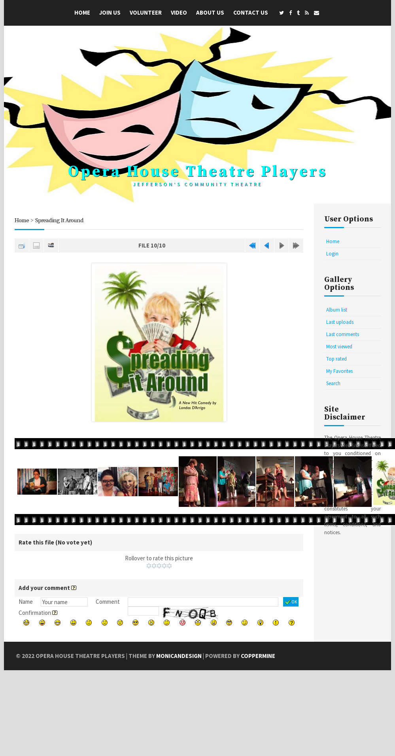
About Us (210, 12)
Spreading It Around (59, 220)
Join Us (110, 12)
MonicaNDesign (179, 656)
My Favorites (339, 371)
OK (291, 602)
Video (179, 12)
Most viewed (339, 346)
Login (332, 253)
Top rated (336, 358)
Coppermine (258, 656)
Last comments (342, 334)
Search (333, 383)
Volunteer (146, 12)
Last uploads (339, 322)
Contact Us (250, 12)
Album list (336, 309)
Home (82, 12)
